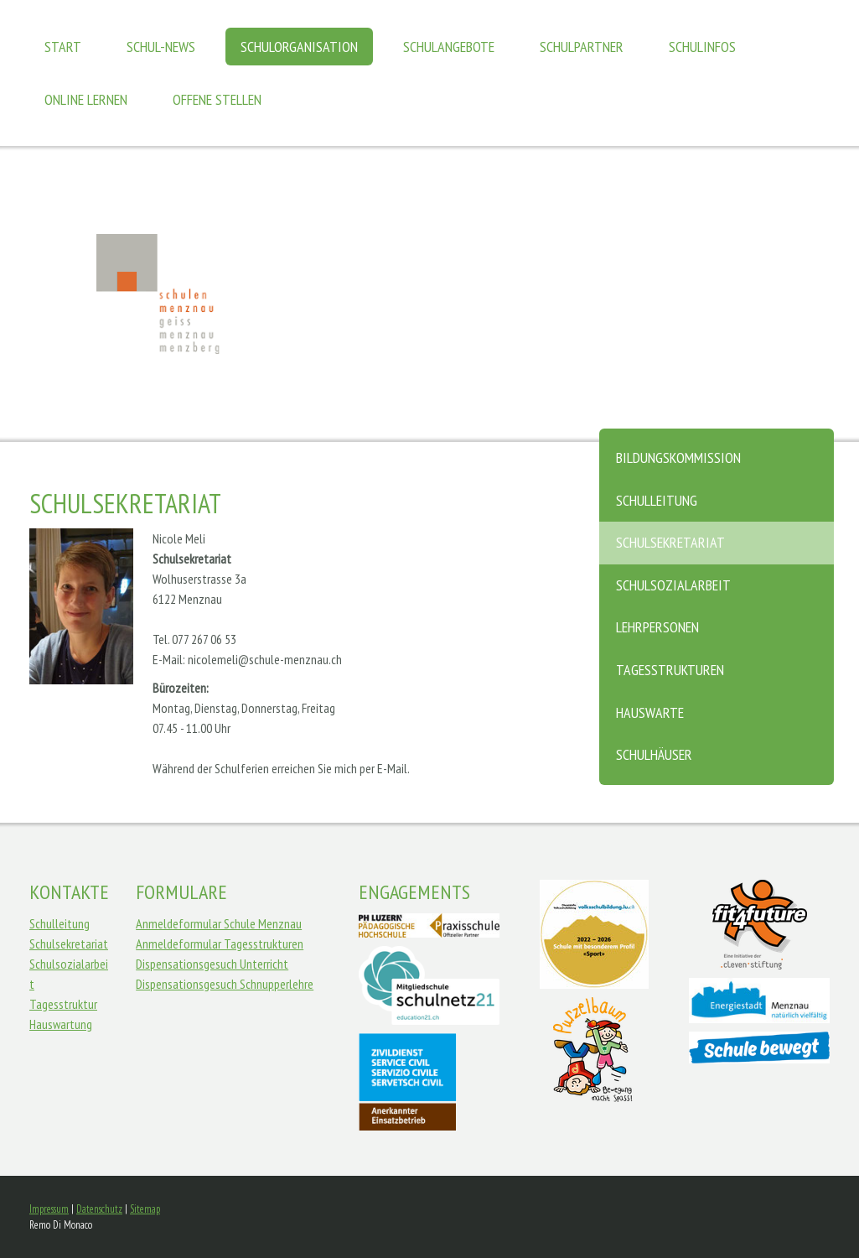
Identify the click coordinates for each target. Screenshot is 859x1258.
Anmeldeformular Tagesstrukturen (219, 943)
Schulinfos (702, 46)
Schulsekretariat (670, 542)
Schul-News (161, 46)
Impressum (49, 1209)
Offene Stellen (217, 99)
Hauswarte (650, 712)
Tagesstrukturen (670, 669)
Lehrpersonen (657, 627)
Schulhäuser (654, 754)
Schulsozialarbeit (673, 585)
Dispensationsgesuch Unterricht (212, 963)
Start (62, 46)
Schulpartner (582, 46)
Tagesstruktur (63, 1003)
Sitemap (145, 1209)
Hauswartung (60, 1024)
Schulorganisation (299, 46)
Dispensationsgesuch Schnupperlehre (224, 983)
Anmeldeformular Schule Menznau (219, 923)
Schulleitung (656, 500)
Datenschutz (99, 1209)
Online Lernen (85, 99)
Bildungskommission (678, 457)
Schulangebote (448, 46)
